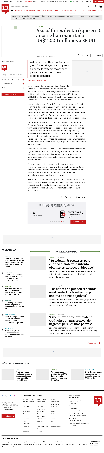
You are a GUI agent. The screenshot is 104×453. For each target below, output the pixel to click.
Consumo (26, 406)
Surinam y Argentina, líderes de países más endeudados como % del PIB (14, 305)
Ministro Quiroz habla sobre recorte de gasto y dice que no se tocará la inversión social (24, 376)
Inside (53, 418)
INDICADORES (92, 10)
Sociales (26, 430)
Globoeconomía (56, 413)
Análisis (53, 399)
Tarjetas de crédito (28, 18)
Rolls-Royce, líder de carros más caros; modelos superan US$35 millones (14, 334)
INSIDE (100, 10)
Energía (7, 256)
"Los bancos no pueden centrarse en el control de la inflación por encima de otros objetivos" (72, 292)
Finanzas (26, 413)
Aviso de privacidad (75, 410)
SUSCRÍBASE (98, 1)
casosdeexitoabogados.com (11, 444)
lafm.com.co (83, 444)
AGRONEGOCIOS (58, 10)
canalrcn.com (48, 444)
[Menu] (12, 10)
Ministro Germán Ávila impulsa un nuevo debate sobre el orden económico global (14, 291)
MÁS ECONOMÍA (92, 343)
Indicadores (27, 418)
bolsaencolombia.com (76, 441)
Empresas (26, 411)
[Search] (88, 6)
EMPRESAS (32, 10)
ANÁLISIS (66, 10)
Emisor (50, 16)
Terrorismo (16, 18)
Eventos (53, 411)
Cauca (97, 16)
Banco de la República (39, 16)
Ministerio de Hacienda (85, 16)
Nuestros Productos (75, 405)
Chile (17, 369)
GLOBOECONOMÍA (46, 10)
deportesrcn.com (18, 446)
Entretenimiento (10, 314)
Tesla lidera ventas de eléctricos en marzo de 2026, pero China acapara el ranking (14, 277)
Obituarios (40, 421)
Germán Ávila (71, 16)
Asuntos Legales (28, 401)
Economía (54, 406)
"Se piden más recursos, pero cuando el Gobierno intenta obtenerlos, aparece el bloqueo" (71, 264)
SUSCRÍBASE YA (78, 221)
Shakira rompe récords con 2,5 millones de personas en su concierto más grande (14, 319)
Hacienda (8, 286)
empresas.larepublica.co (40, 441)
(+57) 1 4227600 (7, 409)
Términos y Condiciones (76, 413)
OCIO (38, 10)
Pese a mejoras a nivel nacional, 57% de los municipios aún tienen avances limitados (59, 376)
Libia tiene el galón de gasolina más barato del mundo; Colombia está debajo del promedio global (14, 262)
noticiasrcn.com (71, 444)
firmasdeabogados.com (59, 441)
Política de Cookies (75, 420)
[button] (30, 214)
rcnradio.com (59, 444)
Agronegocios (28, 399)
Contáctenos (73, 408)
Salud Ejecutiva (56, 425)
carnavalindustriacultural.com (32, 444)
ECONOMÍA (24, 10)
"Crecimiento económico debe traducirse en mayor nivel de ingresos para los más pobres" (70, 320)
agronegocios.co (24, 441)
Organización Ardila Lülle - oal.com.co (95, 442)
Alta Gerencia (41, 399)
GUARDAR (96, 55)
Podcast (26, 425)
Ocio (52, 421)
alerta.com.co (6, 446)
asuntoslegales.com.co (9, 441)
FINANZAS (17, 10)
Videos (39, 430)
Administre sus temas (10, 94)
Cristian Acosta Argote (37, 80)
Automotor (9, 272)
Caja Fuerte (41, 401)
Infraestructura (42, 418)
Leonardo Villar (60, 16)
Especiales (40, 411)
